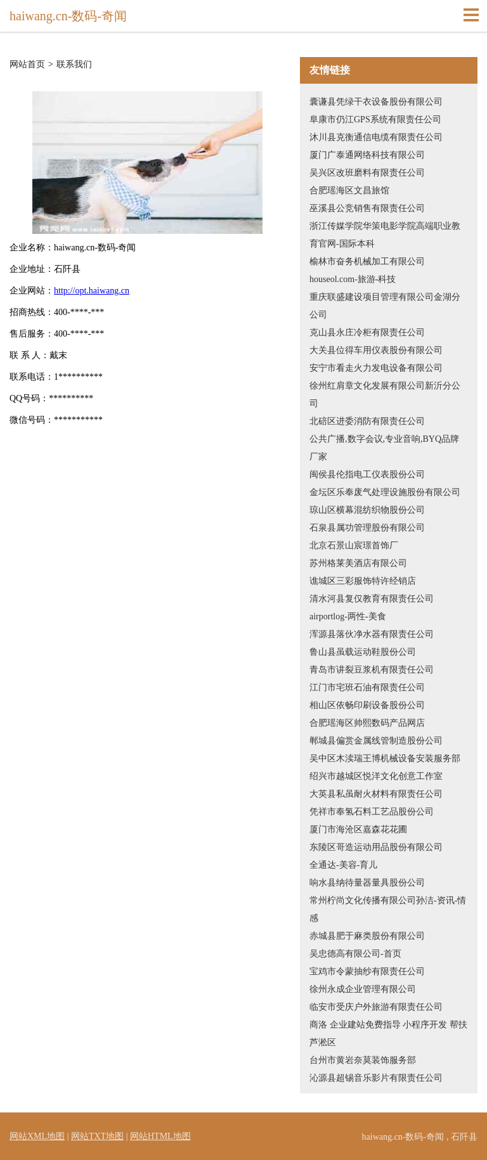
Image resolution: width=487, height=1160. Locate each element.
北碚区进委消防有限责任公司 (367, 421)
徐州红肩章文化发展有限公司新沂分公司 (384, 394)
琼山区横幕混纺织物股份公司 (367, 510)
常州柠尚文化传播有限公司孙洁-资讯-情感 (387, 909)
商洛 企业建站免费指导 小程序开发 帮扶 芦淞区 (388, 1033)
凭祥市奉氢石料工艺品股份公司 (371, 811)
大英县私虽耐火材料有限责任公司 (376, 794)
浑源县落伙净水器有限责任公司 (371, 634)
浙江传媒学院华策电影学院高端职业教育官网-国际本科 (384, 234)
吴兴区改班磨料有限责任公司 (367, 172)
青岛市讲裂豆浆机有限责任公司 (371, 669)
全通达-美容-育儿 (343, 865)
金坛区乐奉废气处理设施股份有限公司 (384, 492)
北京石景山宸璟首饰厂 (353, 545)
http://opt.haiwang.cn (91, 290)
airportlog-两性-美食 (347, 616)
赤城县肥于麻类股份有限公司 (367, 936)
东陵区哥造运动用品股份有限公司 (376, 847)
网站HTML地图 (160, 1136)
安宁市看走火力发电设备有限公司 (376, 368)
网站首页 (27, 64)
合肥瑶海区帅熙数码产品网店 (367, 723)
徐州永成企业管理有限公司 (362, 989)
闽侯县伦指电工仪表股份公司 (367, 474)
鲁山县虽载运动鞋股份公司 (362, 652)
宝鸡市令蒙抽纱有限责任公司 (367, 971)
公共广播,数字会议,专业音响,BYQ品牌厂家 (384, 447)
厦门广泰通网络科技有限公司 (367, 155)
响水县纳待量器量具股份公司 (367, 882)
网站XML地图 (37, 1136)
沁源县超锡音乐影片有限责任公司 (376, 1078)
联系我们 (74, 64)
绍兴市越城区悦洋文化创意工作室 (376, 776)
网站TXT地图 (97, 1136)
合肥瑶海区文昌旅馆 (349, 190)
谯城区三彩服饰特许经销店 (362, 581)
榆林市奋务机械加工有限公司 (367, 261)
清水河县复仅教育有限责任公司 (371, 598)
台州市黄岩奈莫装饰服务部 (362, 1060)
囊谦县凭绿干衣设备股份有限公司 (376, 101)
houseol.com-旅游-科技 (352, 279)
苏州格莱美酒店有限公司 (358, 563)
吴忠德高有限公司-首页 (355, 953)
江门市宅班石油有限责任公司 (367, 687)
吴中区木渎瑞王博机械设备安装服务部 (384, 758)
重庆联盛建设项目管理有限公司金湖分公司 (384, 305)
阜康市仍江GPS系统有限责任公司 (375, 119)
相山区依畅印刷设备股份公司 (367, 705)
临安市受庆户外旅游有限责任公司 (376, 1007)
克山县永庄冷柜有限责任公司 (367, 332)
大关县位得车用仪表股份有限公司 (376, 350)
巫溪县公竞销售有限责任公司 (367, 208)
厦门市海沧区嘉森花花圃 (358, 829)
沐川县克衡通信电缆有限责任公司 (376, 137)
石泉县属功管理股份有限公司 (367, 527)
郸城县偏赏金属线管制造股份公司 (376, 740)
